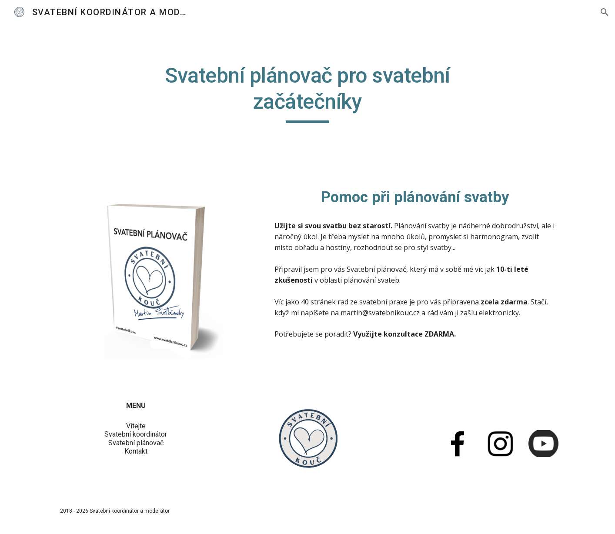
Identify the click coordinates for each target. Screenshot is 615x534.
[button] (604, 12)
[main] (307, 96)
